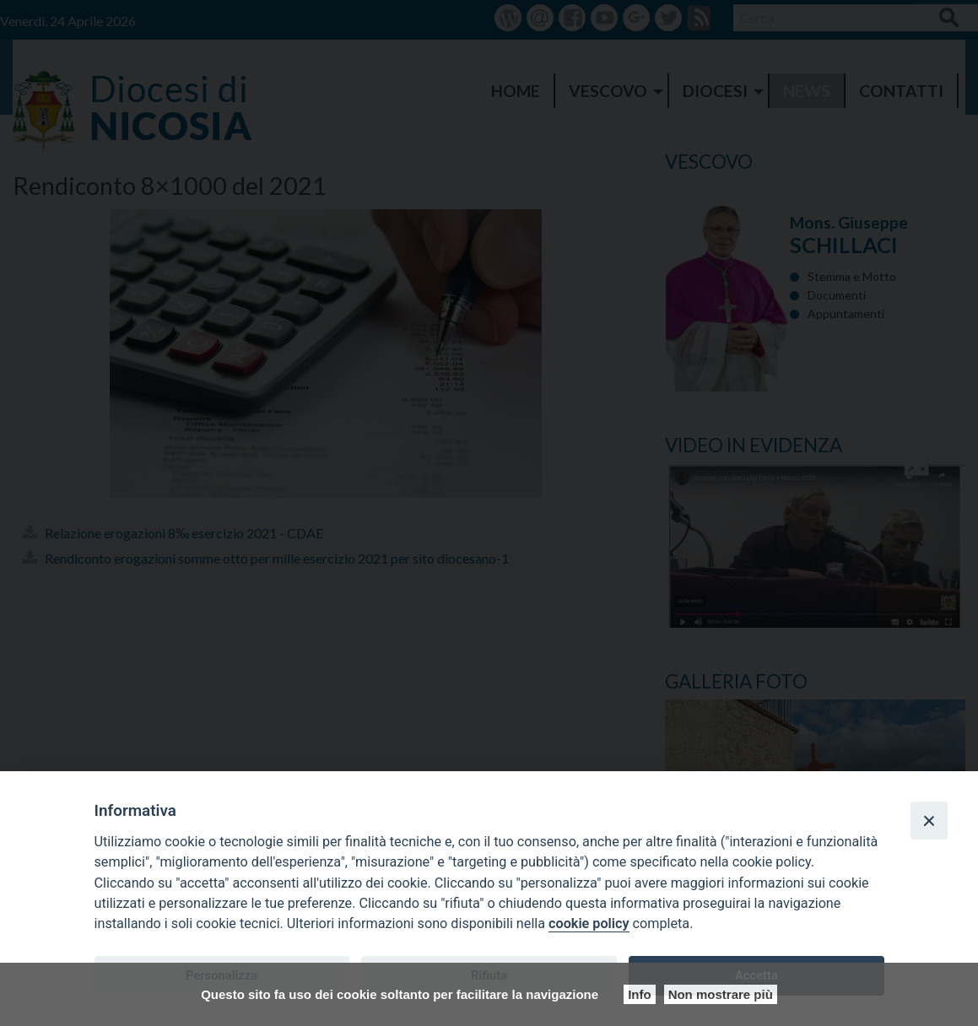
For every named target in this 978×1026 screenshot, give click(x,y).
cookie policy (588, 923)
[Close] (929, 820)
